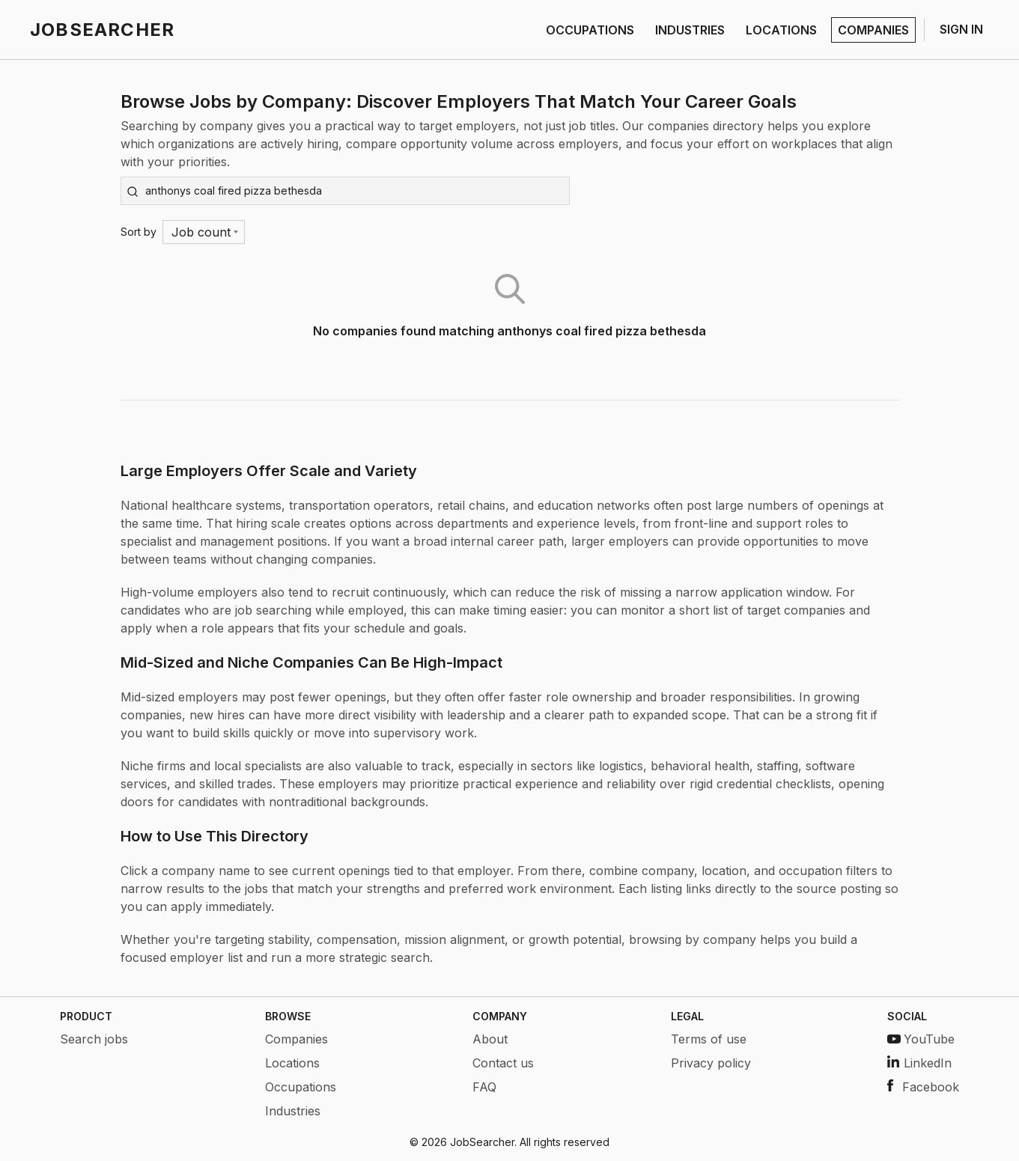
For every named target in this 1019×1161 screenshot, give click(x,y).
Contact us (503, 1062)
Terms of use (708, 1039)
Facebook (923, 1086)
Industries (292, 1110)
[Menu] (204, 232)
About (490, 1039)
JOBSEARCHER (102, 29)
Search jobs (94, 1039)
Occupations (300, 1086)
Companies (296, 1039)
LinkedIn (919, 1062)
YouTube (921, 1039)
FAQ (484, 1086)
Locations (292, 1062)
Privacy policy (711, 1062)
